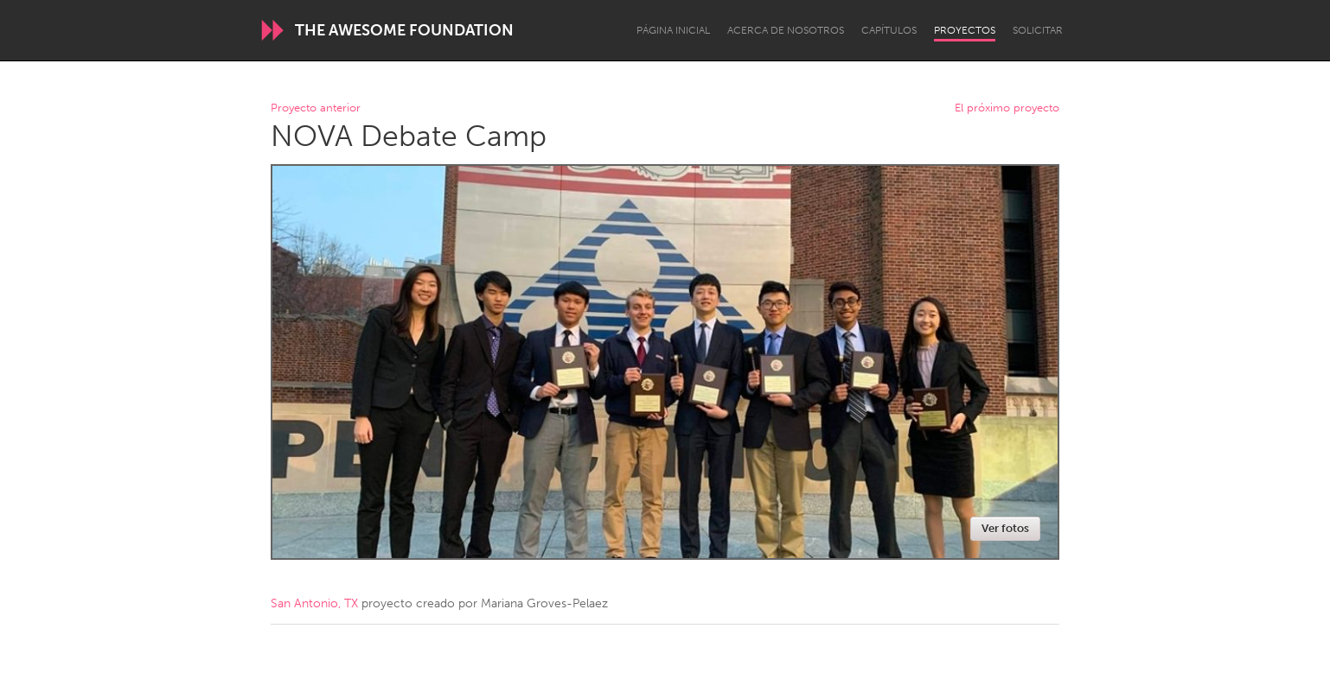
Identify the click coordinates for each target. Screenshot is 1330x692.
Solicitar (1038, 30)
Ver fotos (1005, 528)
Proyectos (964, 30)
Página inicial (673, 30)
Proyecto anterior (316, 108)
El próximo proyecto (1007, 108)
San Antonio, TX (314, 603)
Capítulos (889, 30)
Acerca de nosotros (785, 30)
